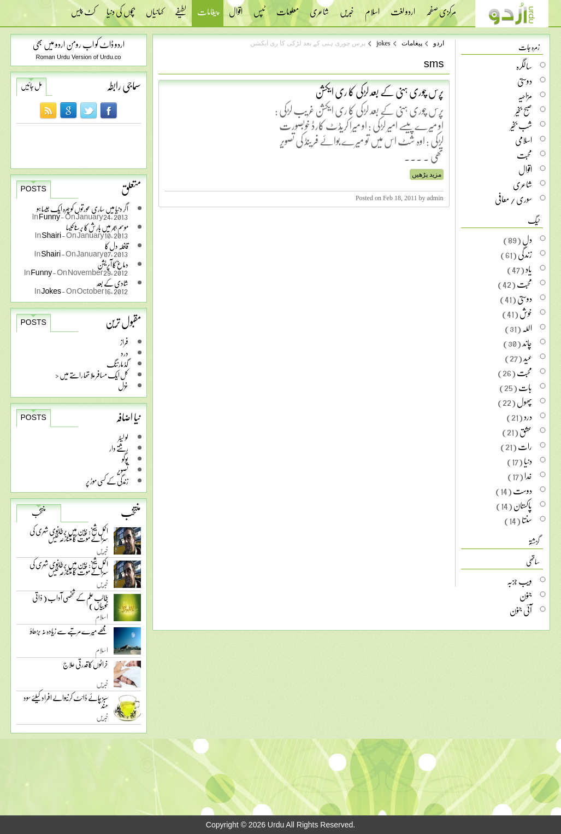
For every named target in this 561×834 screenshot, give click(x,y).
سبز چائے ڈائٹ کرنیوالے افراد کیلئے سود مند (65, 703)
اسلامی (523, 140)
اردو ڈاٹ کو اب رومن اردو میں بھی (79, 44)
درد (124, 353)
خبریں (347, 8)
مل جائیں (31, 86)
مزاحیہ (525, 96)
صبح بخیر (523, 110)
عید (527, 358)
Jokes (51, 291)
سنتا (527, 520)
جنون (525, 596)
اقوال (236, 8)
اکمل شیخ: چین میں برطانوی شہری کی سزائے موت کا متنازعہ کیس (68, 536)
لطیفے (180, 8)
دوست (522, 491)
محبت (524, 155)
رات (525, 446)
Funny (50, 216)
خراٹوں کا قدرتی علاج (85, 667)
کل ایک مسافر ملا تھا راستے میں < (91, 375)
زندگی (525, 254)
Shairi (52, 235)
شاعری (319, 8)
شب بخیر (521, 125)
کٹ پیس (83, 8)
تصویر (122, 470)
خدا (528, 476)
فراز (124, 342)
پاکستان (522, 505)
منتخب (39, 512)
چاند (527, 343)
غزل (123, 386)
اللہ (527, 328)
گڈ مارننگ (117, 364)
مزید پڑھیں (426, 174)
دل (527, 240)
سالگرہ (524, 66)
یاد (528, 269)
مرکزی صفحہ (441, 8)
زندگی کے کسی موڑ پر (107, 481)
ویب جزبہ (519, 581)
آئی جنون (521, 610)
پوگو (125, 459)
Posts (33, 188)
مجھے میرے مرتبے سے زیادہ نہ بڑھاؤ (69, 633)
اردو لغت (403, 8)
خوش (525, 313)
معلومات (287, 8)
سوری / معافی (513, 199)
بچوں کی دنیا (121, 8)
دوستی (524, 81)
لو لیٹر (123, 437)
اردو (438, 43)
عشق (525, 431)
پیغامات (207, 12)
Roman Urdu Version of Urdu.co (78, 57)
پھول (524, 402)
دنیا (528, 461)
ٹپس (259, 8)
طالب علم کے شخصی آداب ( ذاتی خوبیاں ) (70, 603)
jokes (383, 43)
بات (525, 387)
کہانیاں (155, 8)
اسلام (372, 8)
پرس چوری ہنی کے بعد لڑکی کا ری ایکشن (379, 91)
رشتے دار (118, 448)
